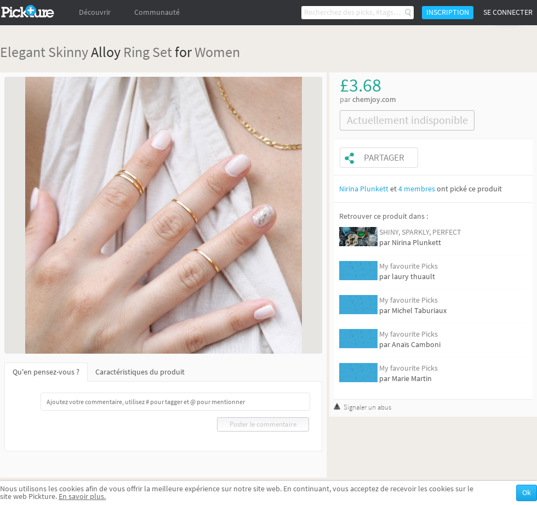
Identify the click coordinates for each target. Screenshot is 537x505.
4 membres (416, 189)
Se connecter (508, 12)
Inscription (447, 12)
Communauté (157, 12)
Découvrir (95, 12)
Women (217, 51)
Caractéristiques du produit (140, 372)
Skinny (68, 51)
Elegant (22, 51)
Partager (384, 157)
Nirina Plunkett (364, 189)
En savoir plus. (82, 496)
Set (162, 51)
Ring (136, 51)
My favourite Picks (408, 266)
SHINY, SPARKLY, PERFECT (420, 232)
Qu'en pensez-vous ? (46, 372)
